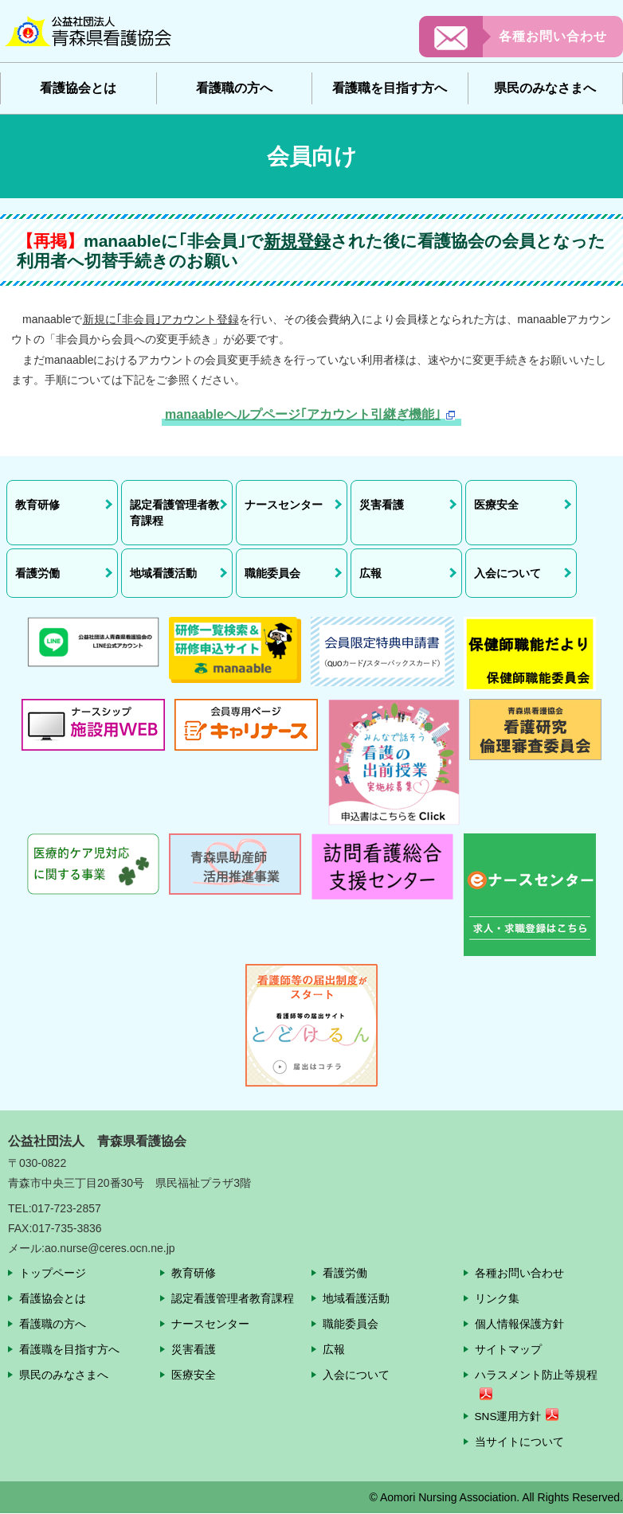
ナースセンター (210, 1323)
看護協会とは (78, 88)
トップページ (52, 1272)
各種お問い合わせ (553, 36)
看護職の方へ (234, 88)
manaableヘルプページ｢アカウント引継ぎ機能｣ (303, 414)
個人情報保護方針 (519, 1323)
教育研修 (193, 1272)
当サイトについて (519, 1442)
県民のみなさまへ (545, 88)
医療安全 (193, 1374)
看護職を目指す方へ (389, 88)
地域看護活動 (356, 1298)
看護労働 (345, 1272)
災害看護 (193, 1349)
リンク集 (497, 1298)
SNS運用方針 (509, 1417)
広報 (334, 1349)
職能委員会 (350, 1323)
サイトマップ (508, 1349)
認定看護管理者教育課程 (232, 1298)
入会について (356, 1374)
